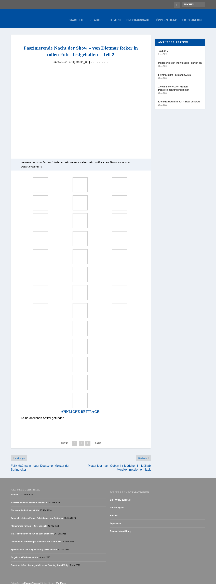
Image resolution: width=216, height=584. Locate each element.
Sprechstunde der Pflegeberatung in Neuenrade (34, 546)
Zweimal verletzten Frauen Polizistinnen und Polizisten (173, 85)
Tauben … (163, 47)
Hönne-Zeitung (166, 17)
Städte (95, 17)
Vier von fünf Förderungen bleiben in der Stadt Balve (36, 538)
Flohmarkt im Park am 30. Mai (174, 71)
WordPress (61, 580)
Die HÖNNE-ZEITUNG (120, 496)
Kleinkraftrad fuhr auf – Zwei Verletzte (179, 98)
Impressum (115, 520)
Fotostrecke (192, 17)
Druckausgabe (138, 17)
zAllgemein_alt (78, 58)
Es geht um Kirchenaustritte (24, 554)
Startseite (77, 17)
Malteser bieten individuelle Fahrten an (180, 59)
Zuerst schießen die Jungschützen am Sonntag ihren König (39, 562)
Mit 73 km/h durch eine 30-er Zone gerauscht (32, 530)
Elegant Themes (32, 580)
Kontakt (114, 512)
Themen (114, 17)
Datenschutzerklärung (120, 528)
